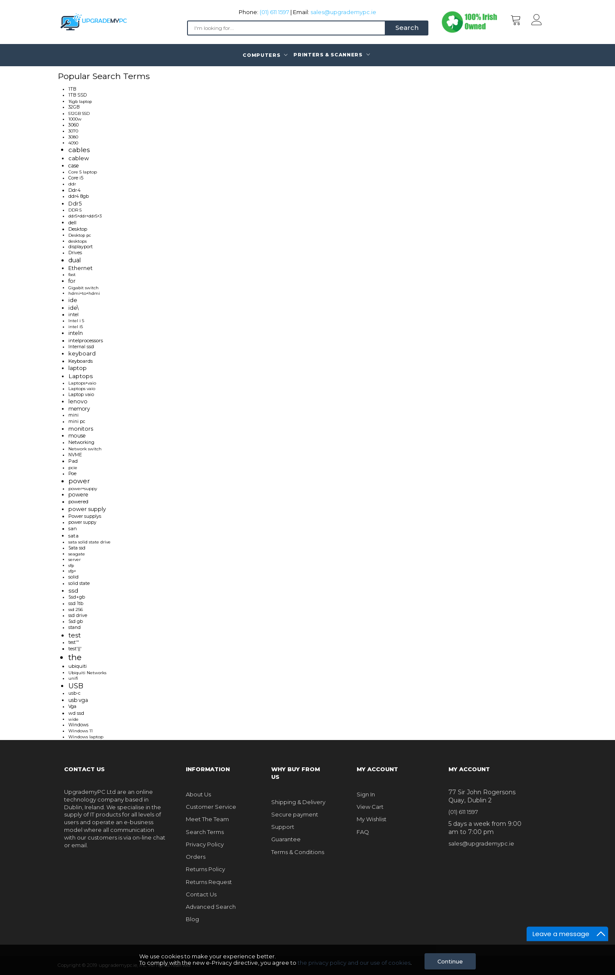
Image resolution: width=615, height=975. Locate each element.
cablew (78, 158)
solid (73, 577)
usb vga (78, 700)
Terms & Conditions (297, 852)
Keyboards (80, 361)
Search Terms (205, 831)
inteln (75, 333)
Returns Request (209, 881)
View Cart (370, 806)
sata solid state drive (89, 542)
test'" (73, 642)
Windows (78, 725)
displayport (80, 247)
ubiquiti (77, 666)
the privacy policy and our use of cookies (354, 962)
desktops (77, 241)
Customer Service (211, 806)
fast (72, 274)
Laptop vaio (81, 394)
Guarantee (286, 839)
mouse (77, 435)
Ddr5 (75, 203)
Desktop (77, 229)
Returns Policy (205, 869)
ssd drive (77, 615)
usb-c (74, 693)
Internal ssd (81, 346)
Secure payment (294, 814)
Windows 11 (80, 731)
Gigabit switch (83, 287)
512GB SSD (79, 113)
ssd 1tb (75, 603)
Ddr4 (74, 190)
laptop (77, 367)
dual (74, 260)
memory (79, 408)
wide (73, 719)
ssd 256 (75, 609)
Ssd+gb (76, 597)
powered (78, 502)
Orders (195, 856)
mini (73, 415)
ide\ (73, 308)
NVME (75, 455)
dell (72, 222)
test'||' (75, 649)
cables (79, 150)
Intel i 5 (76, 320)
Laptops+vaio (82, 382)
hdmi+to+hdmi (84, 293)
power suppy (82, 522)
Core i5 (75, 178)
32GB (73, 107)
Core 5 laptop (82, 171)
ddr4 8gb (78, 196)
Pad (73, 461)
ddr (72, 184)
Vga (72, 706)
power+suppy (82, 488)
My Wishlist (372, 819)
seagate (76, 554)
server (74, 559)
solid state (79, 583)
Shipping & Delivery (298, 802)
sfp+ (72, 571)
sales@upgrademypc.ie (343, 12)
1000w (75, 119)
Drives (75, 252)
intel (73, 314)
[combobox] (286, 28)
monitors (80, 428)
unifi (73, 678)
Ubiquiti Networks (87, 672)
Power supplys (84, 516)
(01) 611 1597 (274, 12)
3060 (73, 125)
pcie (72, 467)
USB (75, 686)
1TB (72, 89)
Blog (192, 919)
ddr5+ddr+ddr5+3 (85, 215)
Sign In (366, 794)
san (72, 529)
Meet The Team (207, 819)
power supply (87, 508)
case (73, 165)
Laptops (80, 376)
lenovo (78, 401)
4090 (73, 143)
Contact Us (201, 894)
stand (74, 627)
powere (78, 494)
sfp (71, 565)
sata (73, 535)
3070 (73, 131)
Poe (72, 473)
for (72, 281)
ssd (73, 590)
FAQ (363, 831)
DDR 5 (75, 210)
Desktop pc (79, 235)
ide (72, 300)
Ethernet (80, 268)
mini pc (76, 421)
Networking (81, 442)
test (74, 635)
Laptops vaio (81, 388)
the (75, 657)
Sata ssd (76, 548)
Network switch (85, 449)
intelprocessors (85, 341)
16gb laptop (80, 101)
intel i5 (75, 326)
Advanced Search (211, 906)
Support (282, 826)
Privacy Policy (205, 844)
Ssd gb (75, 621)
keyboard (82, 353)
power (79, 481)
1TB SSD (77, 95)
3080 (73, 137)
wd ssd (76, 713)
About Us (198, 794)
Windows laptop (85, 737)
